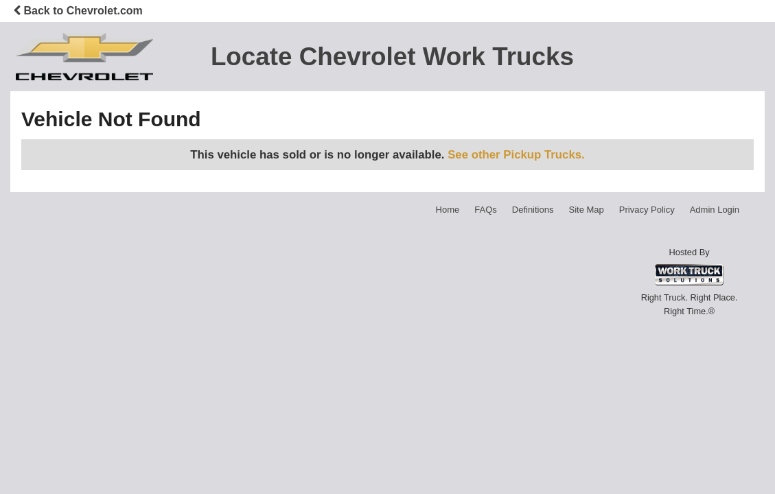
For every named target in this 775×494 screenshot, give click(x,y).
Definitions (533, 209)
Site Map (585, 209)
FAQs (485, 209)
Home (448, 209)
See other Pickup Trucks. (516, 154)
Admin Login (714, 209)
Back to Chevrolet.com (78, 10)
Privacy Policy (647, 209)
